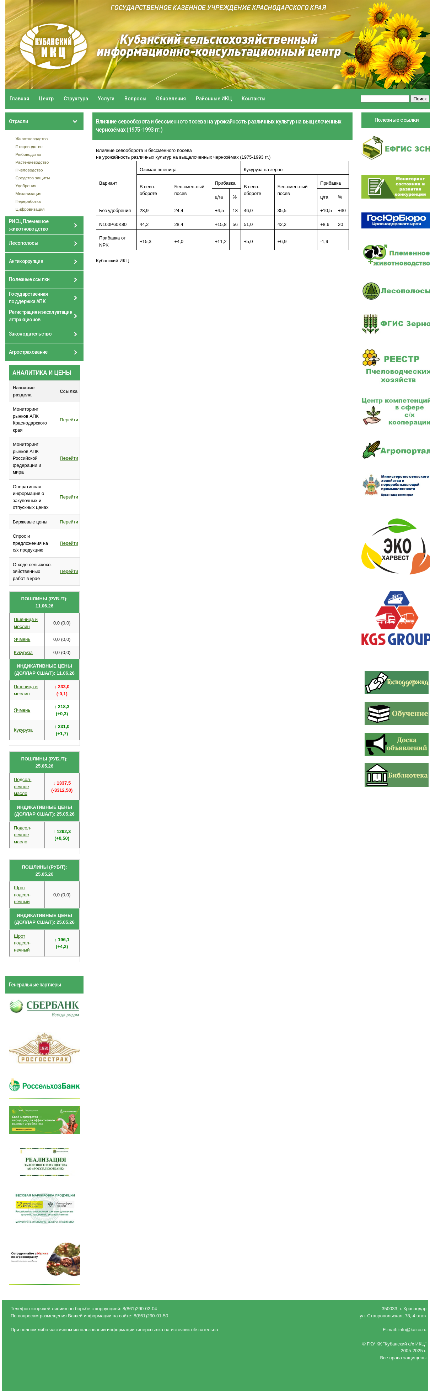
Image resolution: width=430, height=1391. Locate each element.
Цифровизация (30, 209)
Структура (76, 98)
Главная (19, 98)
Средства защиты (33, 177)
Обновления (171, 98)
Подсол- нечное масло (22, 786)
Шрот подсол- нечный (22, 894)
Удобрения (26, 185)
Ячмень (22, 639)
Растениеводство (32, 162)
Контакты (253, 98)
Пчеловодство (29, 170)
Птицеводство (29, 146)
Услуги (106, 98)
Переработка (28, 201)
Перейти (69, 419)
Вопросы (135, 98)
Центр (46, 98)
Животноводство (32, 138)
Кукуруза (23, 652)
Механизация (29, 193)
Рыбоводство (28, 154)
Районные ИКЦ (214, 98)
